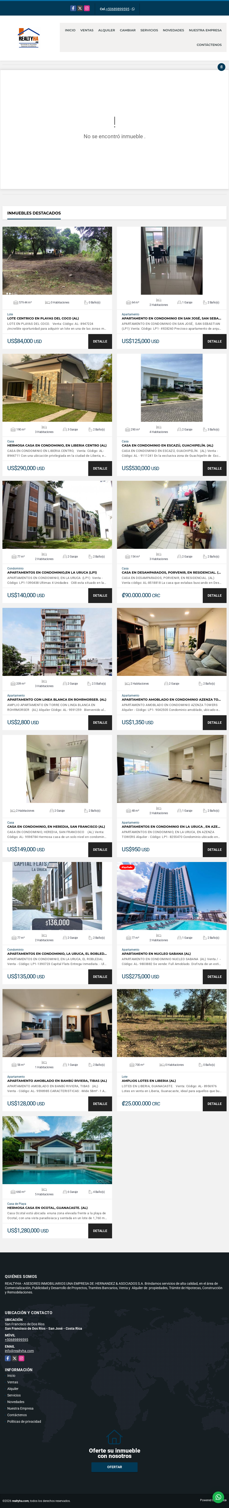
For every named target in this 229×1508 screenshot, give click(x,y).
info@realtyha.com (19, 1351)
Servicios (149, 30)
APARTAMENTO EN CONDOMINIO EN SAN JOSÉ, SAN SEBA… (171, 318)
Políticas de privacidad (24, 1421)
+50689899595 (117, 9)
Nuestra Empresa (205, 30)
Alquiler (106, 30)
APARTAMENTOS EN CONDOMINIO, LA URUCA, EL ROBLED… (57, 954)
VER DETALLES (57, 260)
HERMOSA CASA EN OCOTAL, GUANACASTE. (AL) (47, 1208)
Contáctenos (209, 45)
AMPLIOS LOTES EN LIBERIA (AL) (149, 1081)
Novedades (173, 30)
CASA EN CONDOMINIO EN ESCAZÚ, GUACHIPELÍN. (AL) (167, 445)
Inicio (70, 30)
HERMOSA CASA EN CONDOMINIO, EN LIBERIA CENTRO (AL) (57, 445)
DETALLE (100, 341)
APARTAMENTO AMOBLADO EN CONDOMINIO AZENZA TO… (171, 699)
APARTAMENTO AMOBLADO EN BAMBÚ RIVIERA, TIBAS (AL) (57, 1081)
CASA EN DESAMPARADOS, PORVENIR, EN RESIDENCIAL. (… (171, 572)
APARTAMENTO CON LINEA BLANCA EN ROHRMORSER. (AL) (56, 699)
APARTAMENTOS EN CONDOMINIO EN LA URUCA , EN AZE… (171, 826)
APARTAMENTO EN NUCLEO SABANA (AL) (156, 954)
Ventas (87, 30)
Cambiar (128, 30)
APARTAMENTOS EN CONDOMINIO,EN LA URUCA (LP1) (52, 572)
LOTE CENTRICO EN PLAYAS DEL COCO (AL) (43, 318)
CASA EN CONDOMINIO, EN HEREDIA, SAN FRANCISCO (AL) (56, 826)
